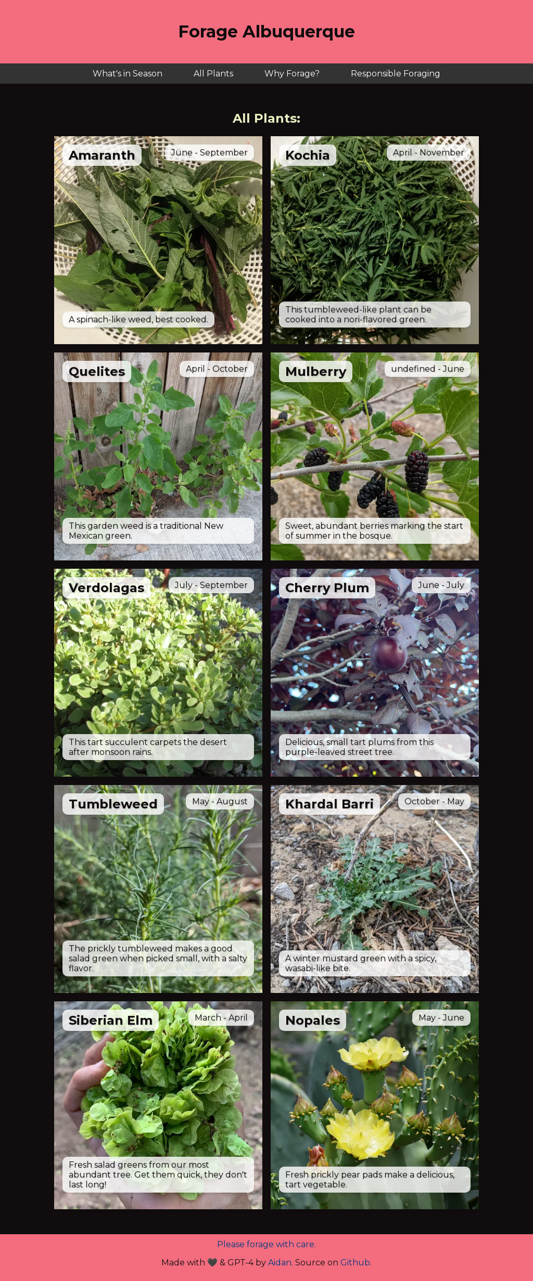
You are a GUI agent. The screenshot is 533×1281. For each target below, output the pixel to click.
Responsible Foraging (395, 74)
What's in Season (127, 74)
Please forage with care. (266, 1244)
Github (355, 1262)
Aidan (279, 1262)
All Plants (213, 74)
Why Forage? (292, 74)
